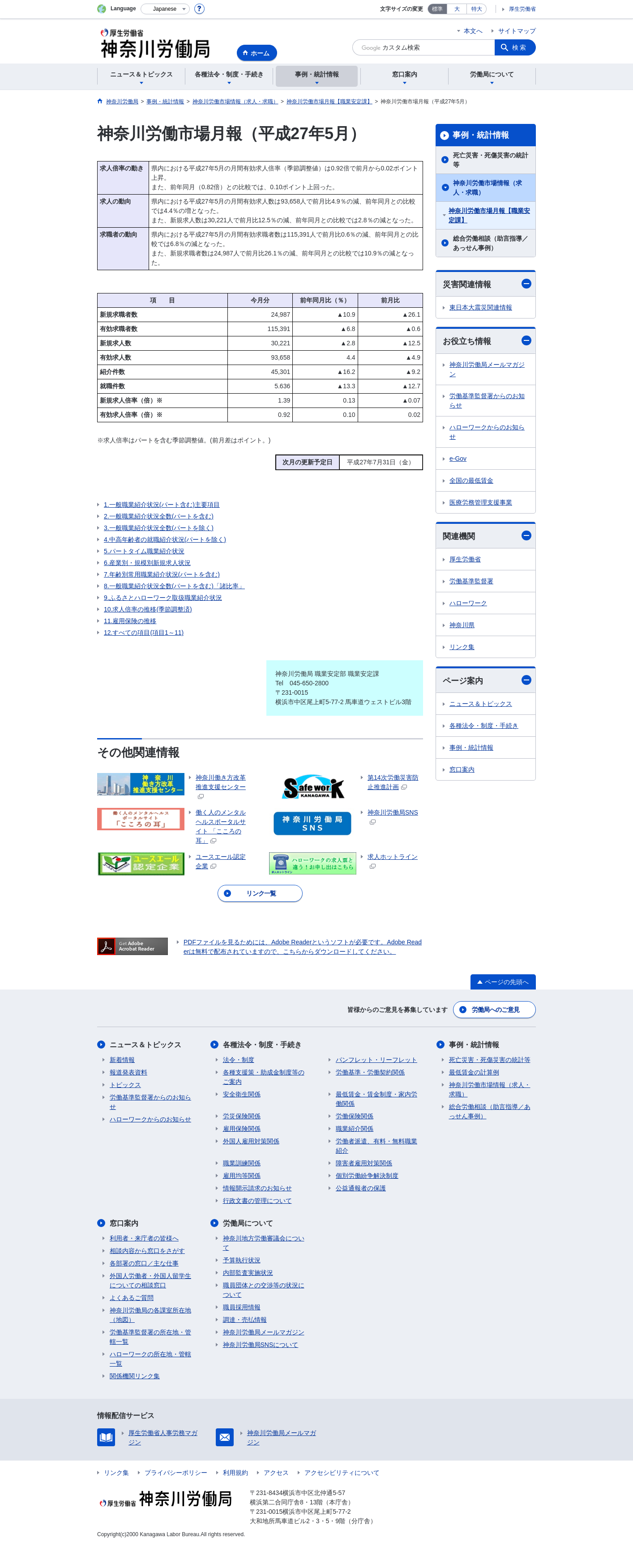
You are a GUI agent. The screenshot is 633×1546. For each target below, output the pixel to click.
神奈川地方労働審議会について (263, 1243)
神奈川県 (462, 625)
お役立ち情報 (487, 341)
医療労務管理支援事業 (480, 502)
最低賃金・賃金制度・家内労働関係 (376, 1099)
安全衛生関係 (242, 1094)
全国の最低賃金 (471, 480)
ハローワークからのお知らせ (487, 432)
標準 (437, 9)
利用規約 (235, 1472)
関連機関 (487, 536)
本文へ (473, 31)
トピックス (125, 1084)
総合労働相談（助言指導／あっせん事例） (490, 243)
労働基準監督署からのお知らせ (487, 400)
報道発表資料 (128, 1072)
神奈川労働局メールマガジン (487, 369)
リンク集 (462, 646)
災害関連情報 (487, 284)
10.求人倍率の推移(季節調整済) (148, 609)
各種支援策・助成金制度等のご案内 (263, 1077)
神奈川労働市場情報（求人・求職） (487, 187)
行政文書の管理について (257, 1200)
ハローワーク (468, 603)
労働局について (248, 1223)
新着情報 (122, 1059)
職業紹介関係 (354, 1128)
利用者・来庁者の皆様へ (144, 1238)
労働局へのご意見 (495, 1009)
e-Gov (457, 458)
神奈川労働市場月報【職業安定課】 (489, 215)
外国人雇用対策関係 (251, 1141)
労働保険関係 (354, 1116)
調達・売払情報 (245, 1319)
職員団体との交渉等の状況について (263, 1290)
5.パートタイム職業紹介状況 (144, 551)
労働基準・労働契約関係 (370, 1072)
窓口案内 (462, 769)
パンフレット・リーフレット (376, 1059)
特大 (476, 9)
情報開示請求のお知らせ (257, 1188)
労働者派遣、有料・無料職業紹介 (376, 1146)
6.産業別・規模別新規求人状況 (147, 562)
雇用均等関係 (242, 1175)
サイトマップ (517, 31)
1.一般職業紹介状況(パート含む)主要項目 (162, 504)
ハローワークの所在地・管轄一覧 (150, 1359)
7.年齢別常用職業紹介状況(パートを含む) (162, 574)
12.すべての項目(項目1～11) (144, 632)
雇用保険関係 (242, 1128)
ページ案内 (487, 680)
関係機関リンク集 (135, 1376)
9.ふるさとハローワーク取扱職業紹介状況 (163, 597)
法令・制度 (238, 1059)
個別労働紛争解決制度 (367, 1175)
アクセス (276, 1472)
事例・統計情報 (481, 135)
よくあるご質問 (132, 1297)
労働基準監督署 (471, 581)
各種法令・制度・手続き (483, 725)
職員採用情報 (242, 1307)
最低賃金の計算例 (474, 1072)
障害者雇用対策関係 (364, 1163)
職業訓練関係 (242, 1163)
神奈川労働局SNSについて (261, 1344)
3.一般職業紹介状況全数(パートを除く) (159, 527)
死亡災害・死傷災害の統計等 (490, 160)
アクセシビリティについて (342, 1472)
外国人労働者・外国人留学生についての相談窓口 (150, 1280)
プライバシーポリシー (176, 1472)
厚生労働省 (522, 9)
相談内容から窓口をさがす (147, 1250)
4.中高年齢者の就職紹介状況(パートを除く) (165, 539)
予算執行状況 (242, 1260)
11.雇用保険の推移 (130, 620)
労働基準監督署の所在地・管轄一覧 (150, 1337)
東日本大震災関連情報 (480, 307)
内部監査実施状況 (248, 1272)
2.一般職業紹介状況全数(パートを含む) (159, 516)
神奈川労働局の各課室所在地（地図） (150, 1315)
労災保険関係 (242, 1116)
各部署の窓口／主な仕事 (144, 1263)
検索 (519, 47)
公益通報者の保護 (361, 1188)
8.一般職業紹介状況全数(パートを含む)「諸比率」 (174, 586)
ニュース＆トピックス (480, 703)
